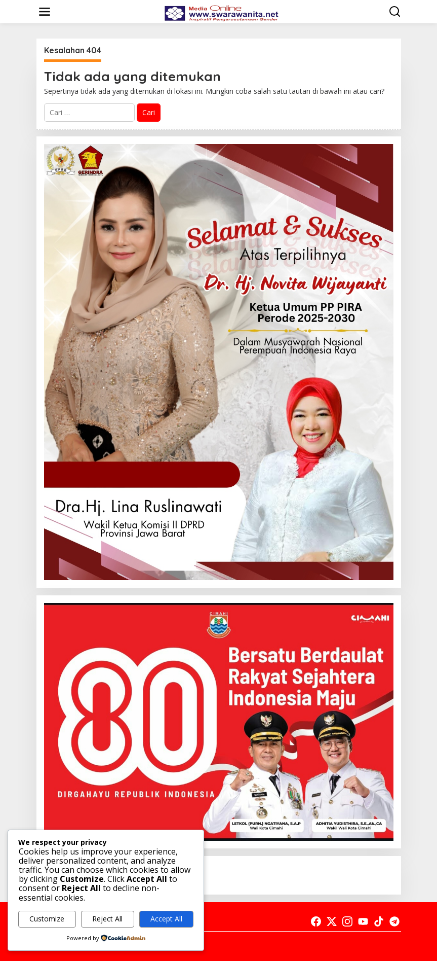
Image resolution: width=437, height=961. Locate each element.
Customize (46, 918)
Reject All (107, 918)
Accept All (166, 918)
